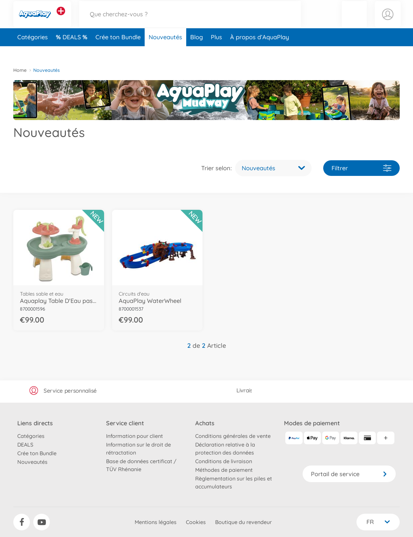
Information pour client (134, 436)
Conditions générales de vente (233, 436)
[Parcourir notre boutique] (190, 21)
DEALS (72, 51)
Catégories (32, 51)
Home (20, 70)
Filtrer (361, 168)
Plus (216, 51)
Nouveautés (165, 51)
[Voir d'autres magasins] (61, 18)
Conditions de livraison (223, 461)
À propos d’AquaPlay (259, 51)
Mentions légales (156, 522)
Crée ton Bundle (118, 51)
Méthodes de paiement (224, 470)
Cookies (196, 522)
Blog (196, 51)
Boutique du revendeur (243, 522)
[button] (354, 21)
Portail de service (349, 474)
